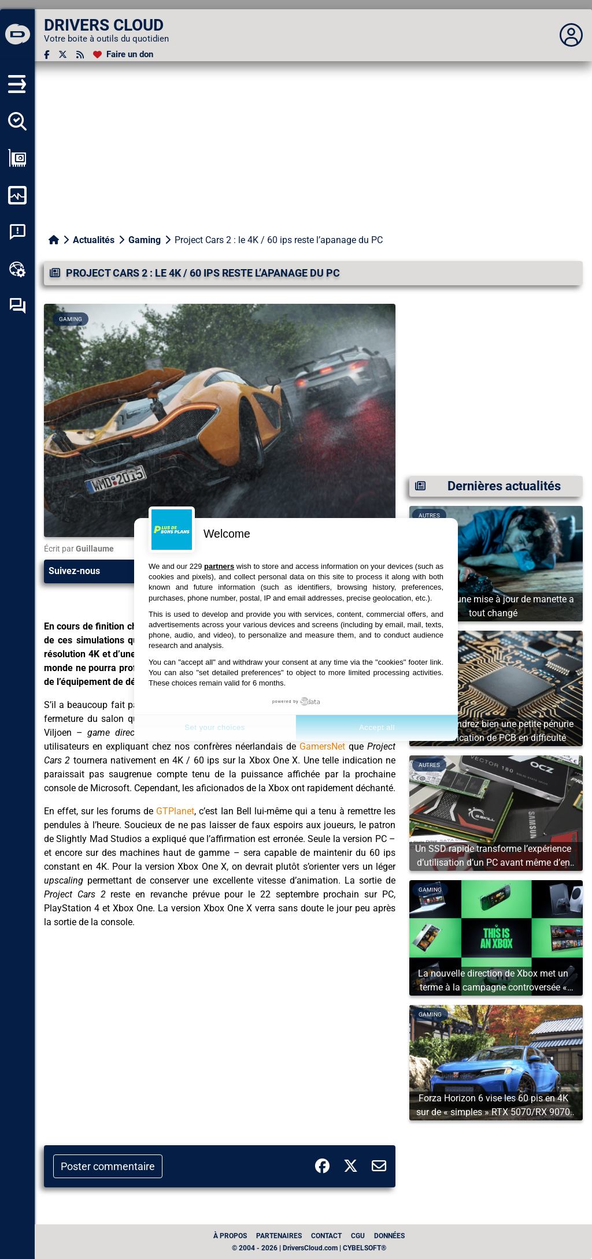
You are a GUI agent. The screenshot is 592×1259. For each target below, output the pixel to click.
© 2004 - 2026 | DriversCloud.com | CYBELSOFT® (309, 1248)
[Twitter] (62, 54)
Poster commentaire (108, 1166)
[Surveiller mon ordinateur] (17, 195)
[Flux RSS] (80, 54)
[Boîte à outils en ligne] (17, 269)
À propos (230, 1236)
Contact (326, 1236)
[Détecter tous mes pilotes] (17, 121)
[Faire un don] (123, 54)
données (389, 1236)
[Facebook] (46, 54)
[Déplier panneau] (571, 35)
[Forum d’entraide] (17, 306)
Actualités (93, 239)
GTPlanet (175, 811)
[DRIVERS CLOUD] (17, 35)
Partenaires (279, 1236)
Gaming (144, 239)
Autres (429, 765)
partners (219, 566)
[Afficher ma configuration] (17, 158)
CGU (358, 1236)
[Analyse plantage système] (17, 232)
